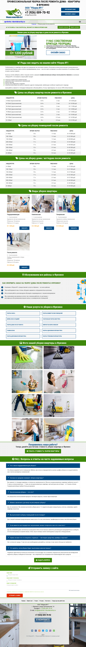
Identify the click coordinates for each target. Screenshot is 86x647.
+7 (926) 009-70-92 (37, 12)
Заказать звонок (63, 27)
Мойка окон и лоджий (13, 319)
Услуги (36, 600)
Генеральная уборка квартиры (51, 319)
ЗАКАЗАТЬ (24, 228)
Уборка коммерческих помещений (52, 313)
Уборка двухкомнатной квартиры (16, 336)
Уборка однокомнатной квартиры (52, 330)
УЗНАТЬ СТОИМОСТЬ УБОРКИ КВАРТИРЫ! (43, 451)
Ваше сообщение (11, 582)
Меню (80, 21)
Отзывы (41, 600)
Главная (23, 600)
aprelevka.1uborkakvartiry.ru (14, 22)
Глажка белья (11, 330)
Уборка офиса (11, 313)
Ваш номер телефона (13, 577)
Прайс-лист (30, 600)
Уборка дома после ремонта (15, 325)
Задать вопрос (74, 27)
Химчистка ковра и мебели (50, 325)
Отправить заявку (14, 594)
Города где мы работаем (58, 600)
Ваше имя (9, 572)
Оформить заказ (70, 14)
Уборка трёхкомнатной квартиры (52, 336)
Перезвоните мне (70, 9)
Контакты (47, 600)
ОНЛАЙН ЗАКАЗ (58, 52)
